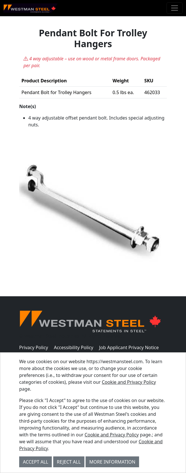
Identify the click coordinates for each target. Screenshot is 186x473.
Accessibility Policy (73, 347)
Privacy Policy (33, 347)
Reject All (69, 462)
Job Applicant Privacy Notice (129, 347)
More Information (112, 462)
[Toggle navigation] (175, 8)
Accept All (35, 462)
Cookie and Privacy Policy (129, 382)
